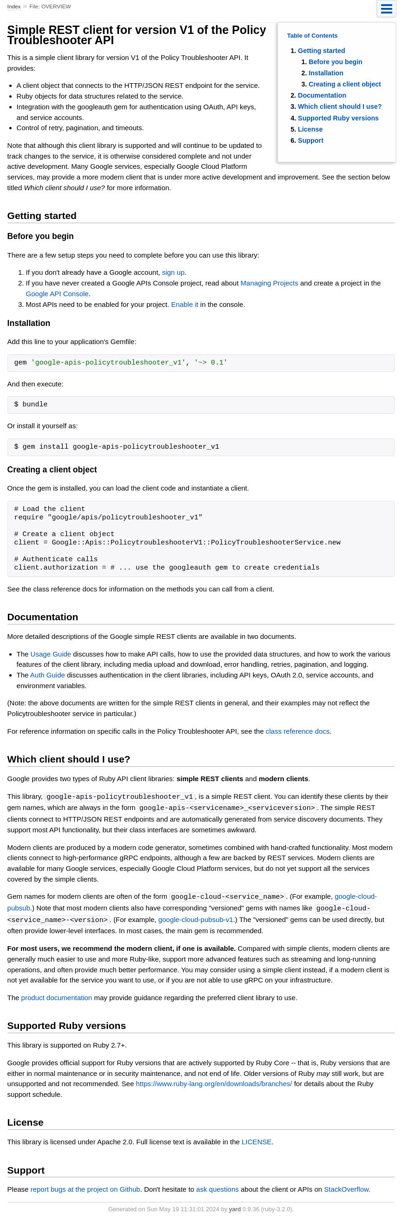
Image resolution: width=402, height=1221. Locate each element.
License (310, 129)
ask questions (217, 1187)
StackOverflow (346, 1187)
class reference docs (298, 731)
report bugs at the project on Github (85, 1187)
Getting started (321, 50)
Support (310, 140)
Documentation (322, 95)
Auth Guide (47, 675)
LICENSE (256, 1139)
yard (235, 1206)
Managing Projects (269, 283)
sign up (173, 272)
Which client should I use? (340, 106)
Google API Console (57, 294)
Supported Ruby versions (338, 118)
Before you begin (335, 62)
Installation (326, 73)
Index (14, 6)
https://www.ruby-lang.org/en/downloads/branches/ (214, 1081)
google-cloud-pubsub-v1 (195, 918)
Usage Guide (51, 654)
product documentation (56, 995)
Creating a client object (345, 84)
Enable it (184, 304)
